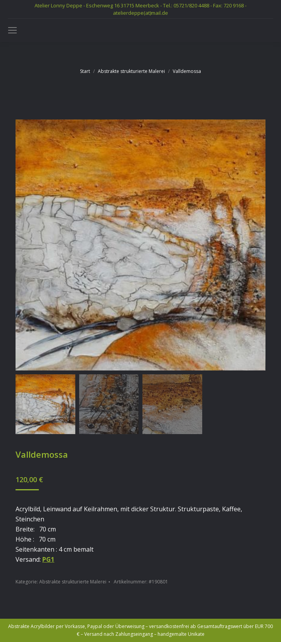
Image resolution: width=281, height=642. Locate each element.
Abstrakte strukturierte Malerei (72, 581)
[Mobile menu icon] (12, 30)
